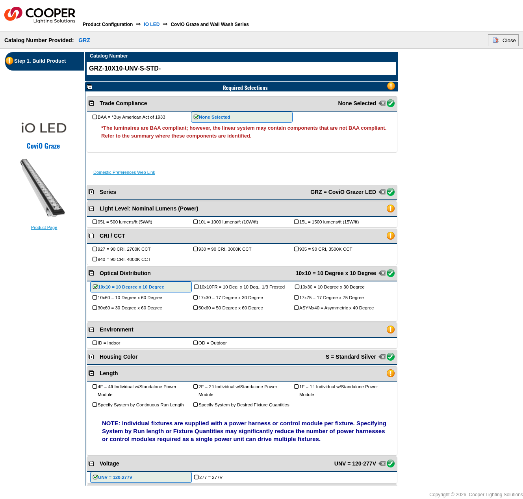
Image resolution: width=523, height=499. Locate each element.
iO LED (151, 24)
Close (509, 40)
